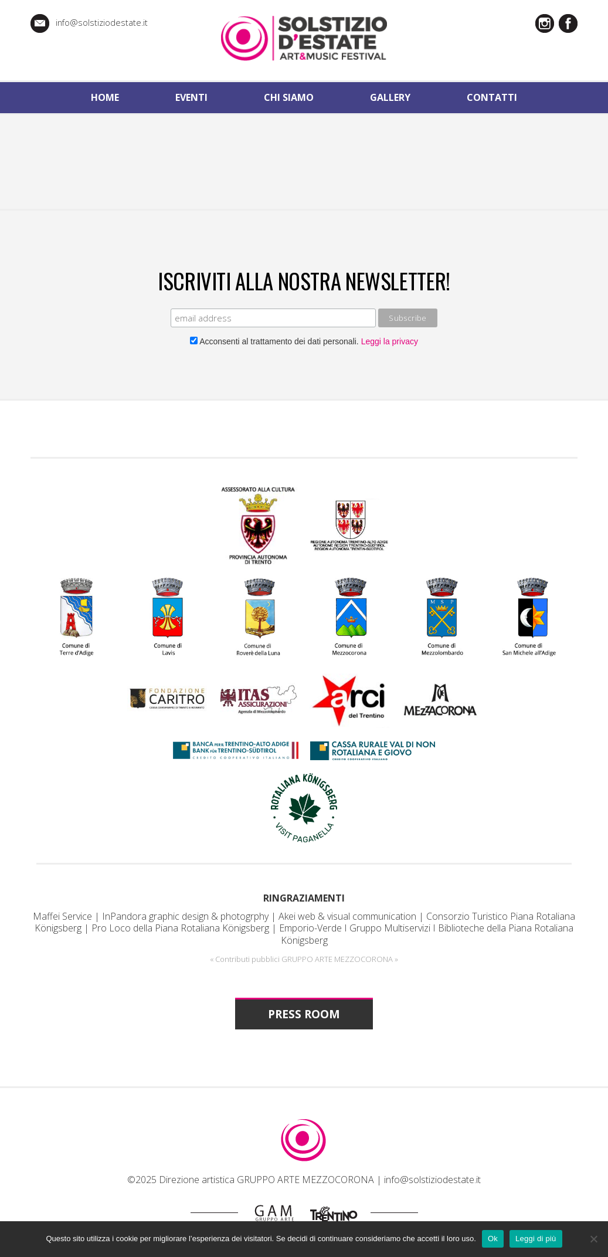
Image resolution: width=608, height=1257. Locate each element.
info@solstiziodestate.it (102, 22)
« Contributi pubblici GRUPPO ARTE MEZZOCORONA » (304, 959)
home (105, 97)
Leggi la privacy (388, 341)
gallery (390, 97)
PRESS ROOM (304, 1014)
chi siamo (289, 97)
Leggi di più (535, 1238)
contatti (492, 97)
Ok (493, 1238)
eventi (191, 97)
